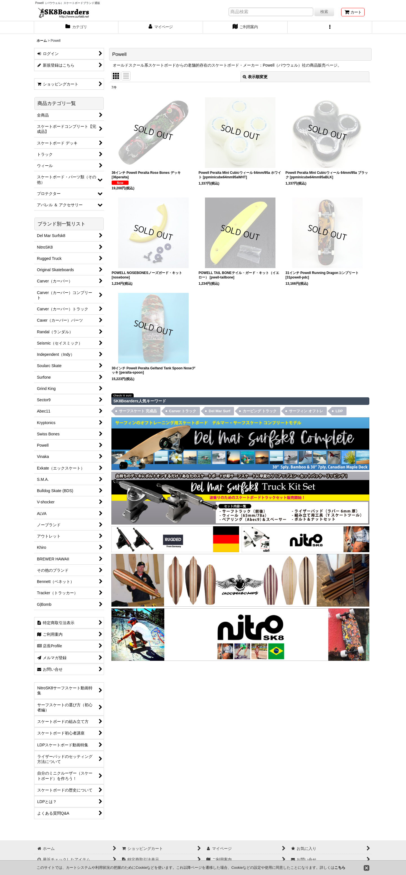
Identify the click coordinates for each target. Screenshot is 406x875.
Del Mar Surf (219, 411)
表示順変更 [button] (255, 76)
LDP (339, 411)
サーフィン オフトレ (306, 411)
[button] (330, 27)
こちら (339, 867)
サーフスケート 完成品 (138, 411)
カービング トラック (260, 411)
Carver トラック (183, 411)
